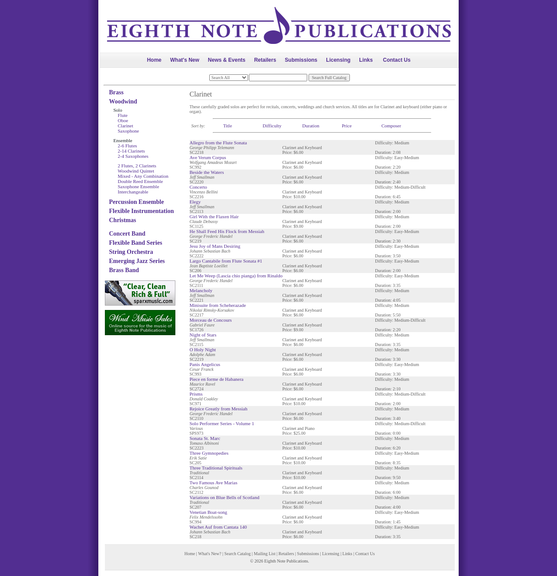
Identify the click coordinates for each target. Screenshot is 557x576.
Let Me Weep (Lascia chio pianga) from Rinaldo (236, 275)
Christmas (122, 220)
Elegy (195, 201)
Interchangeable (133, 191)
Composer (391, 125)
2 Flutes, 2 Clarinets (137, 165)
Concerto (198, 187)
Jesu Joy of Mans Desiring (215, 246)
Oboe (123, 120)
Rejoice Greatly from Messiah (219, 408)
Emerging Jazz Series (137, 261)
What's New (184, 60)
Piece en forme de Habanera (217, 379)
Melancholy (201, 290)
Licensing (338, 60)
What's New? (209, 553)
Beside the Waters (207, 172)
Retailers (265, 60)
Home (154, 60)
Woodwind (123, 101)
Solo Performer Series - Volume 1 (222, 423)
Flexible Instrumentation (141, 211)
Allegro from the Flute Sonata (218, 142)
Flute (123, 115)
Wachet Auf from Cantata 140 (218, 526)
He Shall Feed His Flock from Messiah (227, 231)
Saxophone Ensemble (138, 186)
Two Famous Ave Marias (214, 482)
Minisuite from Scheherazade (218, 305)
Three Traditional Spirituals (216, 467)
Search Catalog (237, 553)
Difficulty (272, 125)
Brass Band (124, 270)
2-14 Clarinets (131, 150)
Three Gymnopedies (209, 453)
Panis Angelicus (205, 364)
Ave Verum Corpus (208, 157)
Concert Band (127, 233)
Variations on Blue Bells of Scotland (224, 497)
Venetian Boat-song (208, 512)
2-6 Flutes (127, 145)
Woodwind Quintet (136, 170)
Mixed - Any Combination (143, 176)
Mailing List (264, 553)
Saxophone (128, 130)
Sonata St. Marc (205, 438)
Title (227, 125)
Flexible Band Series (135, 243)
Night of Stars (203, 334)
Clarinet (125, 125)
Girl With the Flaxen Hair (214, 216)
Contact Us (396, 60)
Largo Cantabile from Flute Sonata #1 (226, 260)
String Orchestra (131, 252)
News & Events (226, 60)
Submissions (301, 60)
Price (347, 125)
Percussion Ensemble (136, 202)
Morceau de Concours (211, 320)
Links (365, 60)
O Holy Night (203, 349)
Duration (310, 125)
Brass (116, 92)
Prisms (196, 393)
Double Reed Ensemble (140, 181)
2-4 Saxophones (133, 156)
